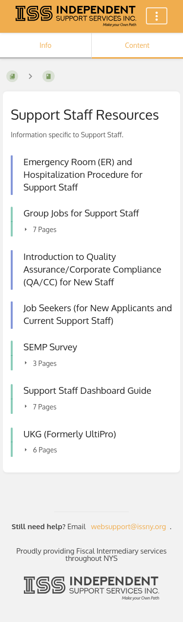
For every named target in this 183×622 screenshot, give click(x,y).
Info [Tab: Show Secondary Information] (46, 45)
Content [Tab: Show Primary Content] (137, 45)
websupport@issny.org (128, 526)
